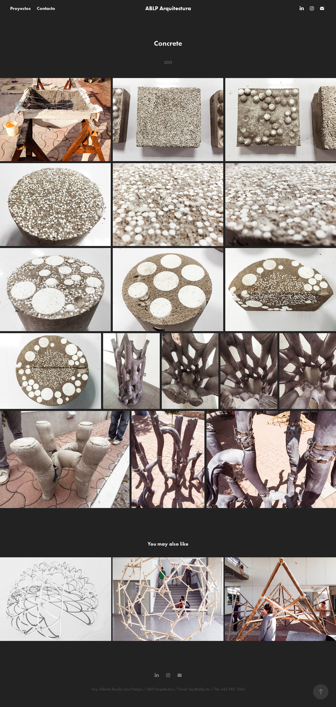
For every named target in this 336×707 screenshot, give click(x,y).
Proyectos (20, 8)
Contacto (46, 8)
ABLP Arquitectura (168, 8)
